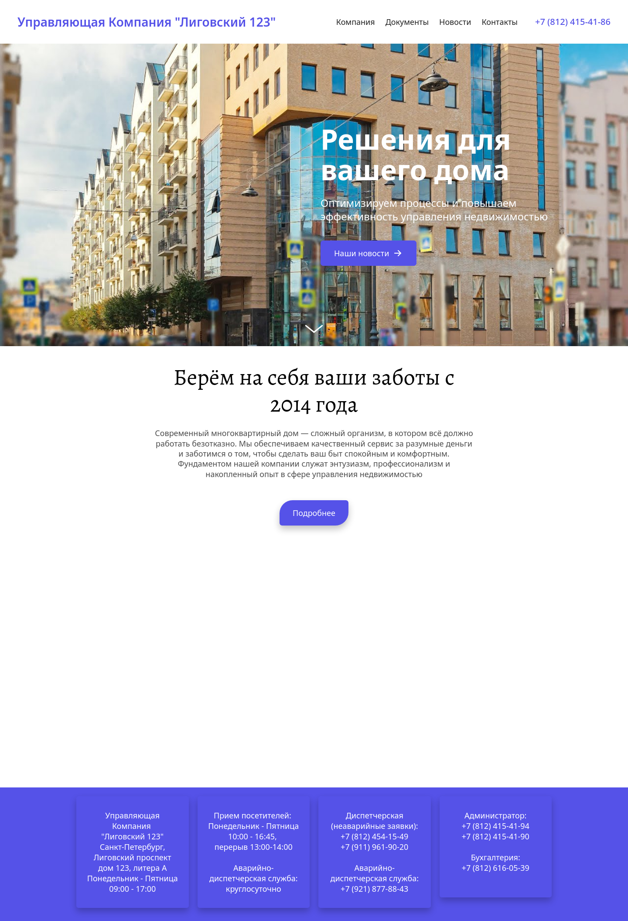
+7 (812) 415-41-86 (573, 21)
